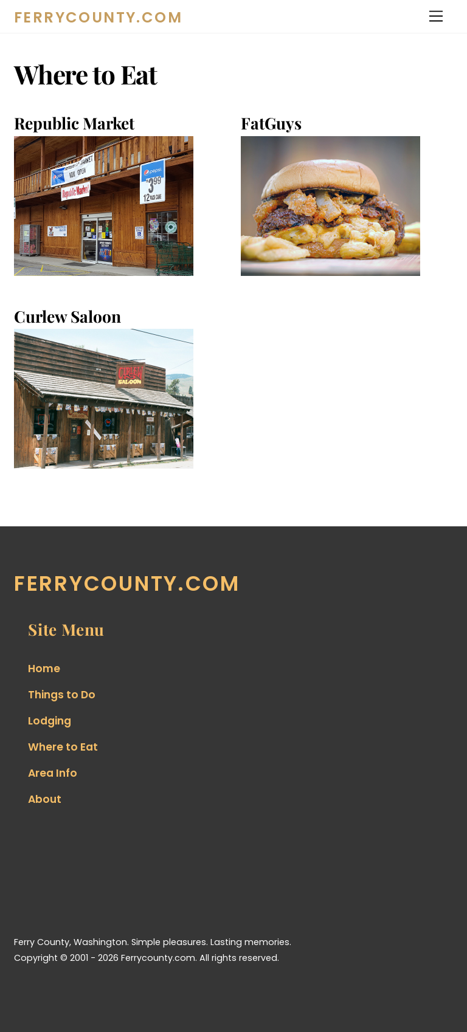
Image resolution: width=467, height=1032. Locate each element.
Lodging (49, 721)
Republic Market (74, 123)
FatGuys (271, 123)
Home (44, 668)
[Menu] (436, 16)
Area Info (52, 773)
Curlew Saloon (67, 316)
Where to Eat (63, 747)
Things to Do (61, 694)
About (44, 799)
